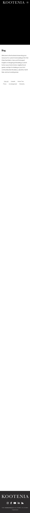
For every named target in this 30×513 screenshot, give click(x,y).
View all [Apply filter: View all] (6, 81)
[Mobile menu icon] (27, 2)
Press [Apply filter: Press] (4, 84)
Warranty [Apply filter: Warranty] (21, 84)
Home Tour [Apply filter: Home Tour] (21, 81)
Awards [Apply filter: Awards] (13, 81)
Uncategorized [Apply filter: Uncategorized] (13, 84)
